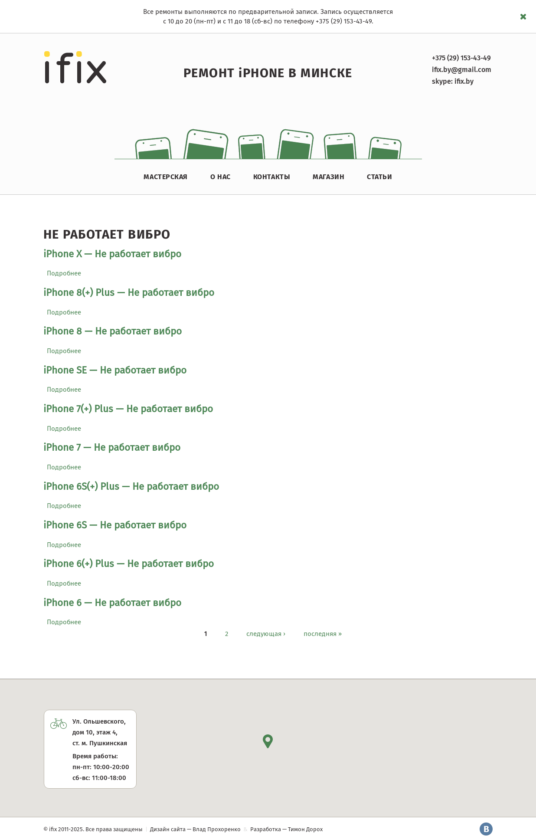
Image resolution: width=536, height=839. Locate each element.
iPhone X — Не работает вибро (112, 254)
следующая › (265, 633)
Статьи (379, 177)
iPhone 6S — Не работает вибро (114, 525)
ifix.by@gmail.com (461, 70)
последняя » (323, 633)
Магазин (328, 177)
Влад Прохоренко (217, 829)
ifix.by (464, 81)
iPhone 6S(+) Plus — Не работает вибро (131, 486)
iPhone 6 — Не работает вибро (112, 603)
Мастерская (166, 177)
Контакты (271, 177)
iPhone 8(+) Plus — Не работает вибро (128, 292)
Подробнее (64, 273)
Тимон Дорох (305, 829)
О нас (220, 177)
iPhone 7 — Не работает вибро (111, 447)
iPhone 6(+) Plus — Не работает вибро (128, 564)
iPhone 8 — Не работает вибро (112, 331)
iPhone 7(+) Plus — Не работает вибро (128, 409)
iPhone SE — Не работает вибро (114, 370)
